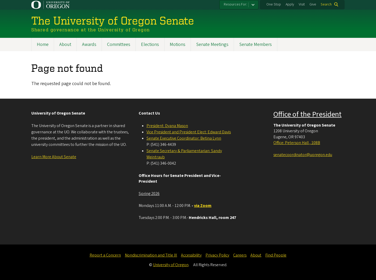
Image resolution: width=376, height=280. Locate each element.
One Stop (273, 4)
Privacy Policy (217, 255)
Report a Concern (105, 255)
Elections (150, 44)
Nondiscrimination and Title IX (151, 255)
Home (43, 44)
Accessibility (191, 255)
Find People (275, 255)
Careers (239, 255)
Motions (177, 44)
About (65, 44)
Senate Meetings (212, 44)
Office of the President (307, 114)
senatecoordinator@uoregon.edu (302, 155)
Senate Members (255, 44)
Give (312, 4)
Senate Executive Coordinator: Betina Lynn (183, 138)
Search (326, 4)
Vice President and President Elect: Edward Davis (188, 132)
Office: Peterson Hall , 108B (296, 143)
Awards (89, 44)
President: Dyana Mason (167, 126)
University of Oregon (171, 265)
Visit (302, 4)
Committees (118, 44)
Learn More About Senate (53, 157)
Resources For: (235, 4)
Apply (290, 4)
